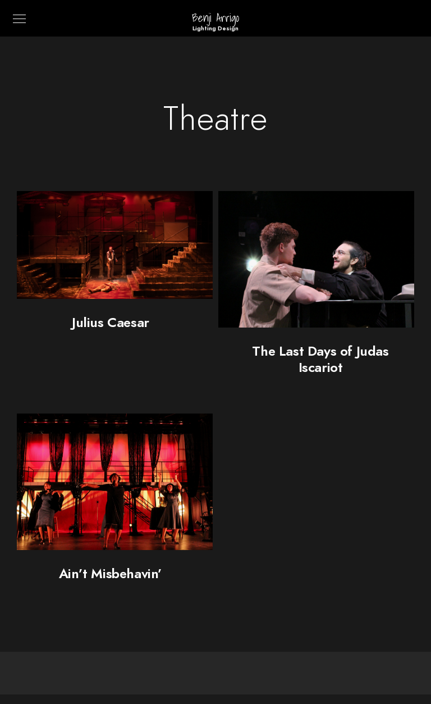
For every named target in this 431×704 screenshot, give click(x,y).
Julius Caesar (110, 322)
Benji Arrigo (215, 18)
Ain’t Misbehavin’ (110, 573)
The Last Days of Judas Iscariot (320, 359)
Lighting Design (215, 28)
